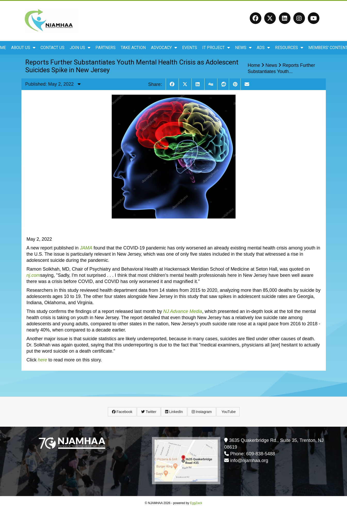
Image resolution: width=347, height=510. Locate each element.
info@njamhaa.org (249, 460)
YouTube (228, 412)
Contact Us (52, 47)
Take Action (133, 47)
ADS (263, 47)
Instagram (202, 412)
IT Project (216, 47)
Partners (105, 47)
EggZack (196, 503)
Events (189, 47)
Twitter (148, 412)
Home (254, 65)
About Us (23, 47)
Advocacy (164, 47)
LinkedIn (174, 412)
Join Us (80, 47)
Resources (289, 47)
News (243, 47)
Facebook (122, 412)
